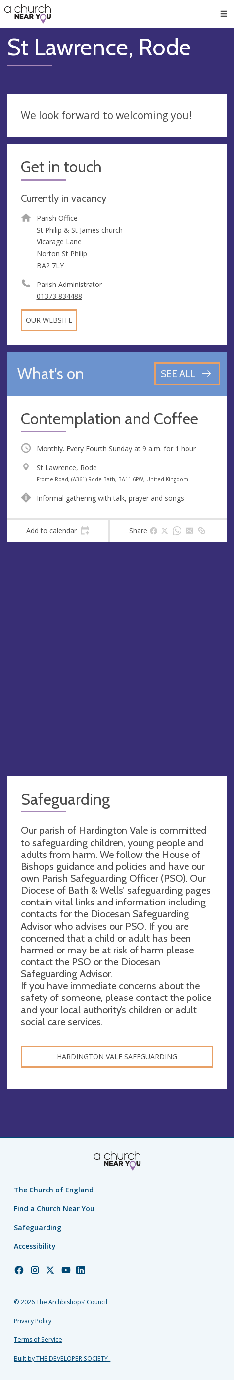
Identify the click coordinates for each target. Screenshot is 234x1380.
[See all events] (187, 373)
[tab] (57, 531)
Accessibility (35, 1246)
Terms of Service (38, 1339)
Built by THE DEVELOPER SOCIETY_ (62, 1358)
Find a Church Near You (54, 1208)
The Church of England (54, 1189)
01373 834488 (59, 296)
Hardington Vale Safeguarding (117, 1056)
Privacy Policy (32, 1321)
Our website (49, 320)
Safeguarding (37, 1227)
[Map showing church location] (117, 659)
